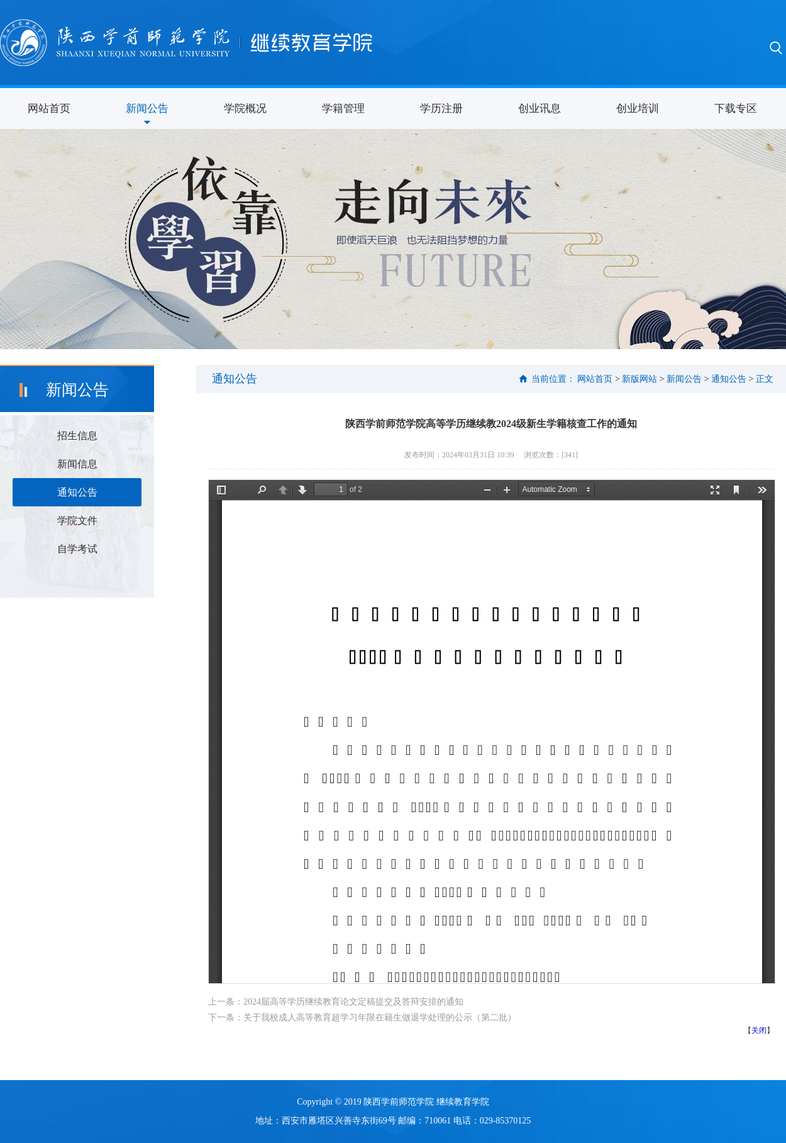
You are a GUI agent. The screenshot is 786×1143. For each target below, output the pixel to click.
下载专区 (735, 108)
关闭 (759, 1030)
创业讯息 (539, 108)
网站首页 (49, 108)
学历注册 (441, 108)
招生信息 (77, 435)
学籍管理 (343, 108)
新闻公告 (147, 108)
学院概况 (245, 108)
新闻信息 (77, 464)
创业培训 (637, 108)
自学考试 (77, 549)
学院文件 (77, 520)
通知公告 (77, 492)
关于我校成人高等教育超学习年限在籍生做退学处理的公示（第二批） (379, 1017)
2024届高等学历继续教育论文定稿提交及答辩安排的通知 (353, 1001)
